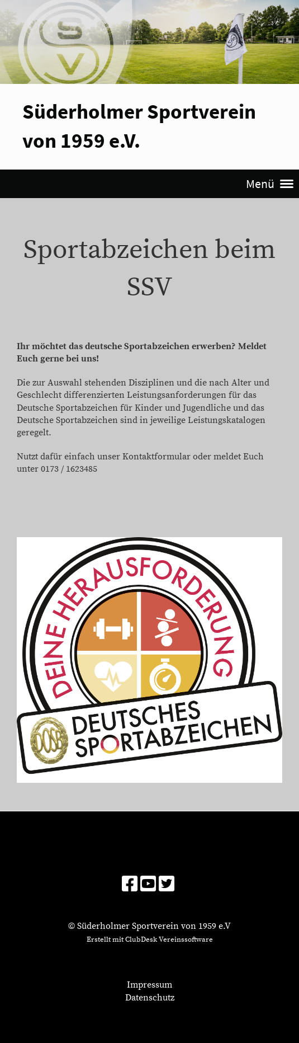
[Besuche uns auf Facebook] (129, 885)
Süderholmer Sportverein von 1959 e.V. (139, 125)
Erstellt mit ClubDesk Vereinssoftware (150, 939)
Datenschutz (149, 997)
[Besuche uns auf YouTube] (148, 885)
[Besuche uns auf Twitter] (166, 885)
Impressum (149, 984)
